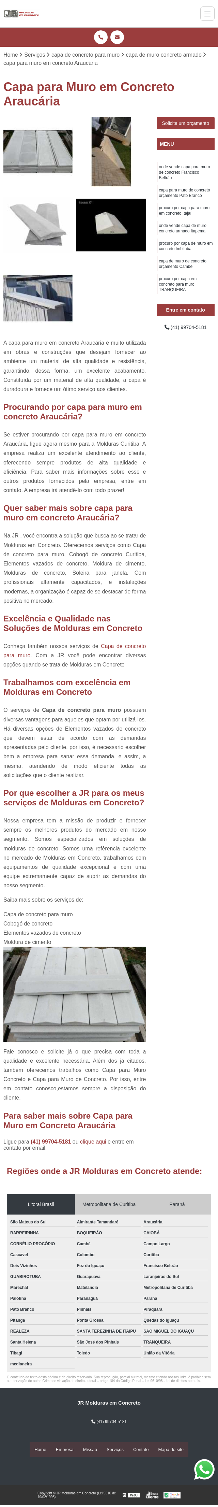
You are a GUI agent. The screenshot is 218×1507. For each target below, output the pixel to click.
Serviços (115, 1449)
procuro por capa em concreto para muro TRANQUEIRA (178, 294)
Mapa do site (170, 1449)
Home (40, 1449)
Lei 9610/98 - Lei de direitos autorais (172, 1381)
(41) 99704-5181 (52, 1142)
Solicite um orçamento (185, 124)
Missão (90, 1449)
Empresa (65, 1449)
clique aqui (93, 1142)
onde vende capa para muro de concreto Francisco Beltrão (184, 174)
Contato (141, 1449)
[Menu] (207, 14)
